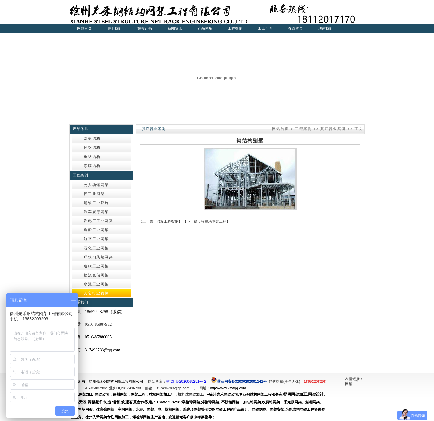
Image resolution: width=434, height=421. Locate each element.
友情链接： (354, 379)
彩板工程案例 (167, 221)
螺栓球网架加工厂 (192, 394)
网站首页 (84, 28)
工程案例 (303, 129)
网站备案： (157, 381)
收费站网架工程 (213, 221)
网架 (348, 385)
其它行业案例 (333, 129)
